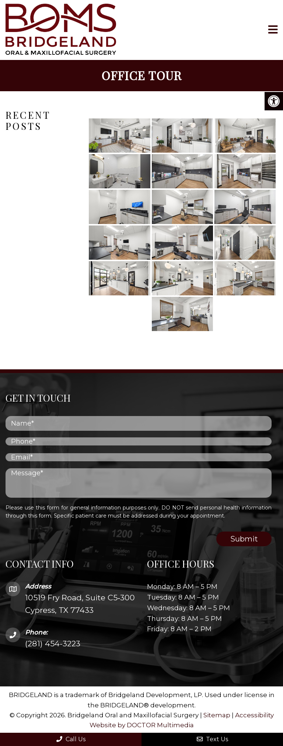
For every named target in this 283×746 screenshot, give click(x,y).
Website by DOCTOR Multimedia (142, 724)
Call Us (70, 739)
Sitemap (216, 714)
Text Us (212, 739)
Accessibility (254, 714)
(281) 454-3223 (52, 643)
